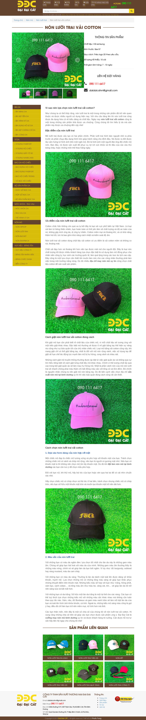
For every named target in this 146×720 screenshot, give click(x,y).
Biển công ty (21, 263)
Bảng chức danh (23, 259)
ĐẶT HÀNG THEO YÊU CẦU (100, 3)
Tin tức (101, 705)
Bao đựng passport (24, 171)
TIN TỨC (77, 3)
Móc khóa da (22, 208)
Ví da (17, 139)
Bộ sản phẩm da (22, 185)
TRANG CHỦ (47, 3)
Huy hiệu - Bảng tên (24, 245)
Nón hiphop (20, 227)
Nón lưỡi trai (41, 20)
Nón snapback (22, 240)
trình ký (72, 15)
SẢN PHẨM (67, 3)
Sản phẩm (103, 702)
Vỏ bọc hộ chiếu (23, 181)
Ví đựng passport (23, 144)
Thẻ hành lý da (22, 217)
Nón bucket (20, 236)
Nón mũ (29, 20)
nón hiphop (106, 15)
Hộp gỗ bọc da (22, 194)
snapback (97, 15)
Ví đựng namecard (24, 157)
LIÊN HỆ (86, 3)
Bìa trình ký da (22, 121)
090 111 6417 (57, 703)
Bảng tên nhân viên (24, 254)
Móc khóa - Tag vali (24, 204)
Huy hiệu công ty (23, 250)
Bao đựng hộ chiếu (24, 167)
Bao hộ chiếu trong (24, 176)
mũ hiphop (115, 15)
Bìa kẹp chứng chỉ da (25, 130)
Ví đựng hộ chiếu (23, 148)
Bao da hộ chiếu (23, 162)
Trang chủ (18, 20)
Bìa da (17, 107)
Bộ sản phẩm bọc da (25, 199)
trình (63, 15)
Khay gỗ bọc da (23, 190)
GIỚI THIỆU (57, 3)
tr (69, 15)
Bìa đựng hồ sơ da (24, 125)
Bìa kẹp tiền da (22, 116)
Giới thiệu (102, 700)
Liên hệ (102, 707)
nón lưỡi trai (89, 15)
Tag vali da (20, 213)
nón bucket (80, 15)
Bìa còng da (21, 134)
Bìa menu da (21, 111)
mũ (67, 15)
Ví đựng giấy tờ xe (24, 153)
